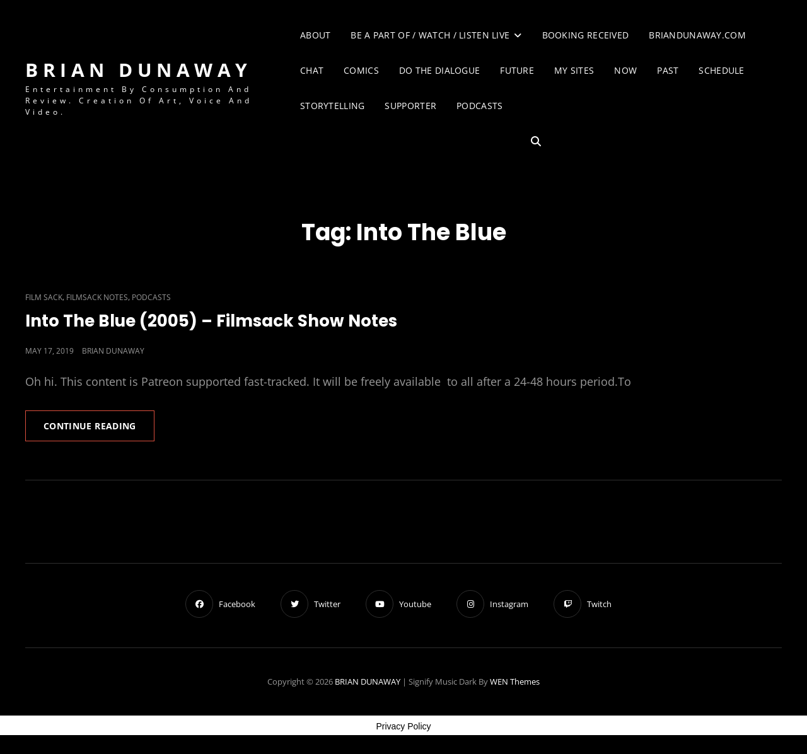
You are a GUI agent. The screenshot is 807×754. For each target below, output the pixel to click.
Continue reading (99, 430)
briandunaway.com (697, 35)
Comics (361, 70)
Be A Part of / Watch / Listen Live (430, 35)
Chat (311, 70)
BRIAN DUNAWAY (138, 70)
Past (667, 70)
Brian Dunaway (113, 350)
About (315, 35)
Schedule (721, 70)
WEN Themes (515, 681)
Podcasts (479, 106)
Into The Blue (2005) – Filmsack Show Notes (211, 321)
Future (517, 70)
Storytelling (332, 106)
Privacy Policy (403, 726)
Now (625, 70)
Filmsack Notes (97, 297)
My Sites (574, 70)
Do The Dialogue (439, 70)
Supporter (410, 106)
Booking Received (585, 35)
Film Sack (43, 297)
